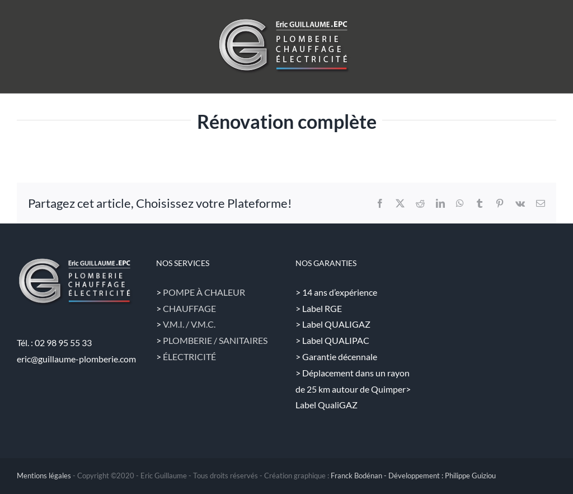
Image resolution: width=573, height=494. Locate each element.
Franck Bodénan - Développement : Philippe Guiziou (413, 475)
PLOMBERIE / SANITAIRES (215, 340)
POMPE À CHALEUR (204, 292)
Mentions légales (44, 475)
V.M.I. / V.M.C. (189, 324)
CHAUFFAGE (189, 308)
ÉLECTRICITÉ (189, 356)
